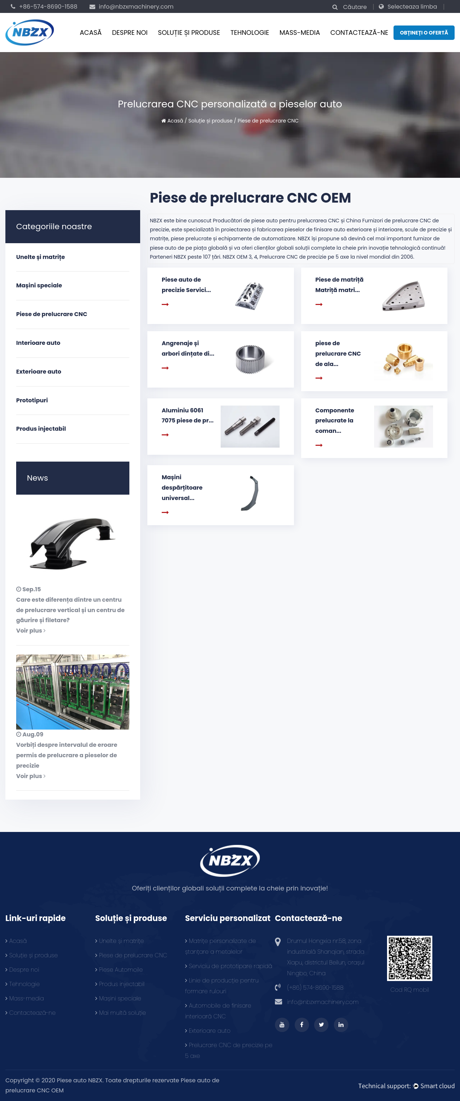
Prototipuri (32, 400)
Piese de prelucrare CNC (51, 314)
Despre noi (130, 32)
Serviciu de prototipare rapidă (228, 966)
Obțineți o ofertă (424, 32)
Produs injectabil (41, 429)
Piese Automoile (119, 970)
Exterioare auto (38, 371)
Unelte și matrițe (40, 257)
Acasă (91, 32)
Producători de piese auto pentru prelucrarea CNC (276, 220)
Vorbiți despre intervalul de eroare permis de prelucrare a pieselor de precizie (66, 755)
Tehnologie (249, 32)
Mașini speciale (39, 285)
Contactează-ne (359, 32)
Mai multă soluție (120, 1013)
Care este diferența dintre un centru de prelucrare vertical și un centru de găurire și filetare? (70, 610)
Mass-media (300, 32)
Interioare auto (38, 343)
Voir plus (31, 630)
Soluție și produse (189, 32)
